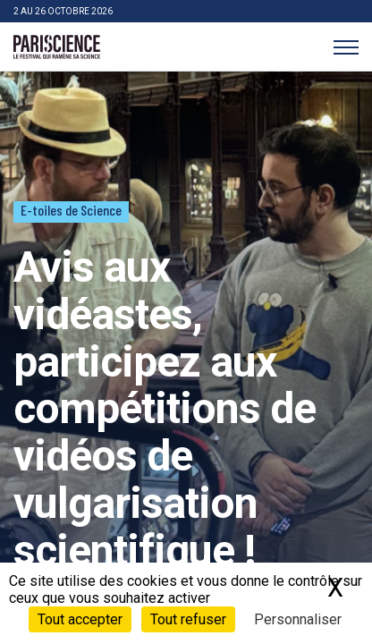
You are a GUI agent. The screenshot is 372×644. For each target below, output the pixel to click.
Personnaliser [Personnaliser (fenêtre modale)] (298, 619)
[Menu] (345, 47)
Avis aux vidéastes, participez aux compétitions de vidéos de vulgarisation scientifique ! (164, 409)
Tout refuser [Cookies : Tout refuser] (188, 619)
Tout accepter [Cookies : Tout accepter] (80, 619)
